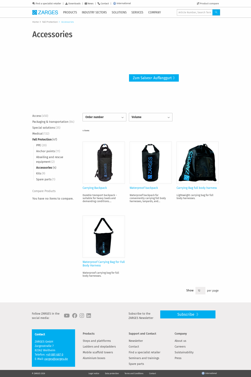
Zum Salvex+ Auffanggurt (152, 78)
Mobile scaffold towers (98, 352)
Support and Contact (142, 333)
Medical (40, 133)
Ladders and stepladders (99, 346)
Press (178, 358)
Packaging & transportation (53, 122)
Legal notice (94, 373)
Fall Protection (50, 21)
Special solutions (46, 127)
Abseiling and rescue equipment (49, 159)
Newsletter (136, 341)
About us (180, 341)
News (90, 3)
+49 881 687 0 (54, 354)
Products (89, 333)
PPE (41, 145)
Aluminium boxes (94, 358)
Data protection (112, 373)
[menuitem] (70, 12)
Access (40, 116)
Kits (40, 173)
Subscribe (186, 314)
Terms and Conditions (134, 373)
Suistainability (184, 352)
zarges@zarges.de (56, 359)
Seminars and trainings (144, 358)
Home (35, 21)
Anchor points (48, 151)
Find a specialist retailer (48, 3)
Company (181, 333)
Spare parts (45, 179)
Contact (105, 3)
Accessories (46, 167)
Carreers (180, 346)
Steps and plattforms (97, 341)
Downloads (74, 3)
